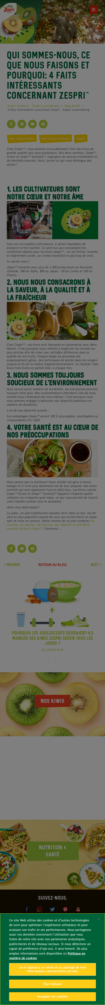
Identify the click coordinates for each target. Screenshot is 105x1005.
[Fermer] (99, 919)
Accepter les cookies (52, 996)
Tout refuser (52, 984)
